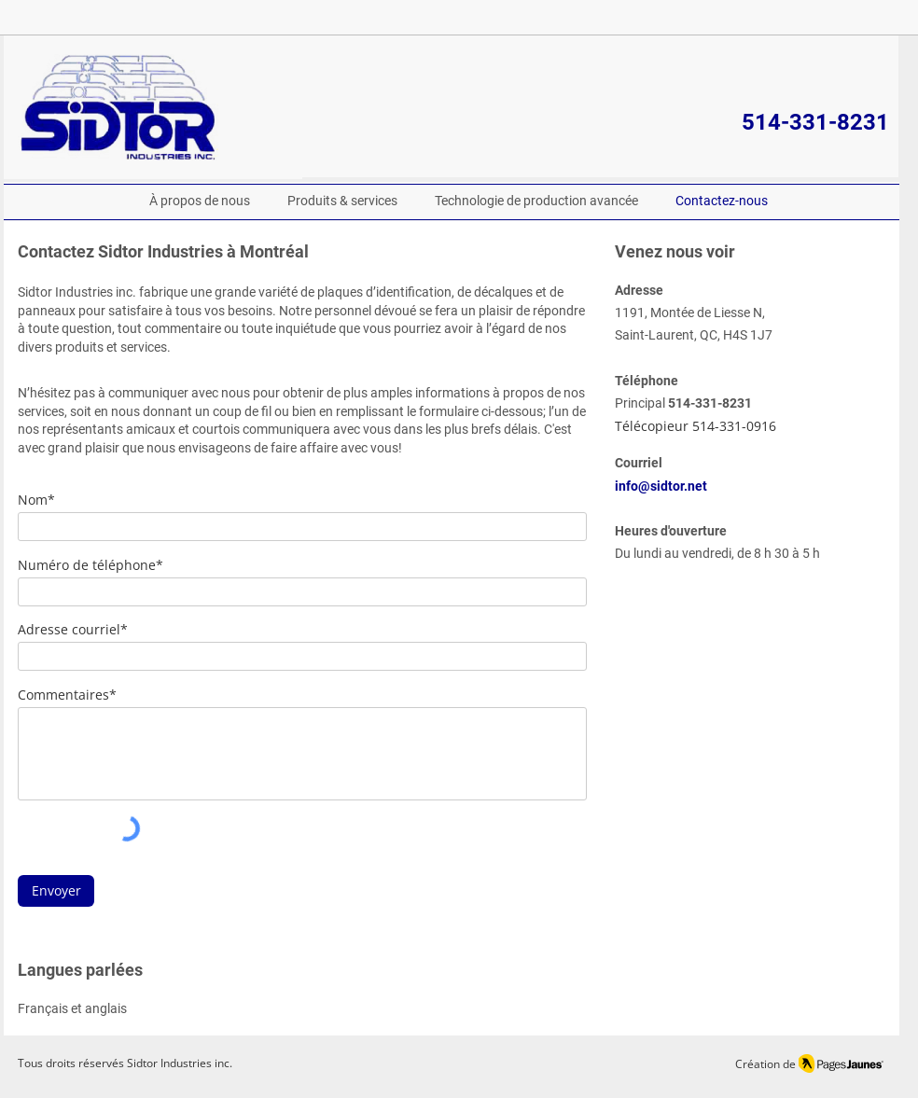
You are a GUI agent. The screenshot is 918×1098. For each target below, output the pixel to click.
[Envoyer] (56, 891)
